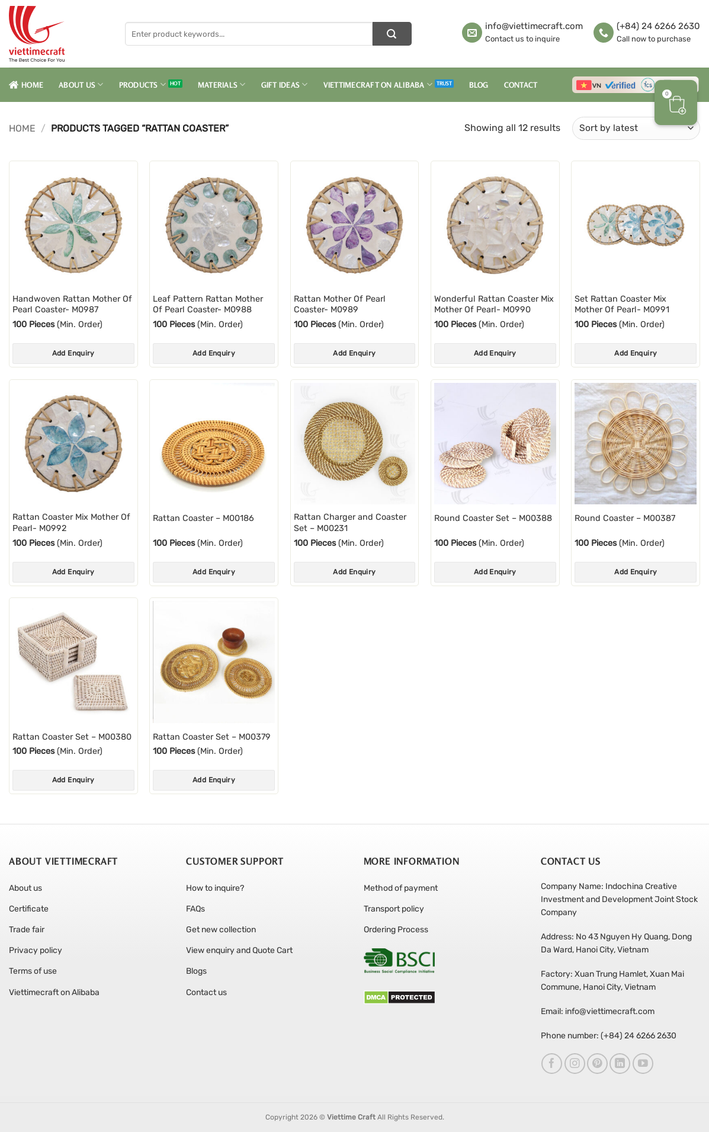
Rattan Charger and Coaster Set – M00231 (350, 522)
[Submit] (392, 34)
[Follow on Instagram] (574, 1063)
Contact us (206, 992)
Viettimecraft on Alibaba (378, 84)
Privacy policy (35, 950)
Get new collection (221, 930)
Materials (222, 84)
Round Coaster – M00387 (625, 518)
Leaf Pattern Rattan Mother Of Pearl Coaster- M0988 (208, 304)
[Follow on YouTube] (643, 1063)
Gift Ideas (284, 84)
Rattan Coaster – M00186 (203, 518)
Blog (479, 84)
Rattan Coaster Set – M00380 (71, 737)
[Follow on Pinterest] (597, 1063)
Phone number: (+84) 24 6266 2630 (608, 1036)
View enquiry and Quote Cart (239, 950)
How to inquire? (215, 888)
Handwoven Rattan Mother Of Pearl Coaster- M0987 (72, 304)
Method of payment (401, 888)
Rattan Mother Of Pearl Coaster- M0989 (340, 304)
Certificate (29, 909)
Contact (521, 84)
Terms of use (33, 971)
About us (25, 888)
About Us (81, 84)
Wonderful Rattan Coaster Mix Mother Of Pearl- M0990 (494, 304)
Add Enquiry (73, 353)
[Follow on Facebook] (551, 1063)
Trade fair (26, 930)
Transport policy (394, 909)
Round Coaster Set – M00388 (493, 518)
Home (26, 84)
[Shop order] (636, 128)
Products (142, 84)
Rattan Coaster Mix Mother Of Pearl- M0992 (71, 522)
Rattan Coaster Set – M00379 (212, 737)
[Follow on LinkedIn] (619, 1063)
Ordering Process (396, 930)
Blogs (196, 971)
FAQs (195, 909)
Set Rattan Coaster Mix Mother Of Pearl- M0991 (622, 304)
